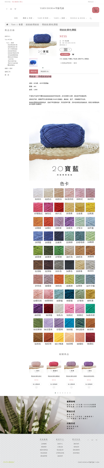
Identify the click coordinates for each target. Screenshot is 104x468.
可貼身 (75, 59)
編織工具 (7, 71)
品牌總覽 (44, 444)
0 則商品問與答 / (66, 63)
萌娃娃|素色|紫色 (89, 376)
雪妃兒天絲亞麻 (13, 63)
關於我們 (76, 444)
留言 (75, 63)
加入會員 (15, 2)
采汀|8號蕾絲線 (12, 49)
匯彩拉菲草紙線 (13, 57)
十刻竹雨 (11, 59)
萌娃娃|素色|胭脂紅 (54, 376)
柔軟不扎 (81, 59)
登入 (21, 2)
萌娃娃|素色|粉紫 (71, 376)
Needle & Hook (77, 18)
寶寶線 (86, 59)
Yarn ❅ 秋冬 (43, 18)
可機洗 (70, 59)
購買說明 (76, 447)
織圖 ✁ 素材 (8, 68)
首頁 (16, 18)
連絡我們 (60, 456)
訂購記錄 (60, 447)
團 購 (7, 75)
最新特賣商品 (44, 450)
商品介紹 (33, 71)
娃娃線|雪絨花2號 (13, 53)
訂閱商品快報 (60, 453)
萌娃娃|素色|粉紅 (36, 376)
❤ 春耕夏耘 (11, 65)
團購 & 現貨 (27, 18)
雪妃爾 (67, 41)
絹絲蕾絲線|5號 (12, 47)
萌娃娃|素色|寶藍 (50, 24)
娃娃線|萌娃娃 (32, 24)
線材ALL (7, 36)
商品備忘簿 (60, 450)
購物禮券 (44, 447)
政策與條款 (76, 453)
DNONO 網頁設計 (8, 462)
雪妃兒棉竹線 (12, 61)
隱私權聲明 (76, 450)
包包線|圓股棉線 (13, 55)
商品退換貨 (44, 453)
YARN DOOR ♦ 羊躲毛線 (52, 8)
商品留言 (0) (44, 71)
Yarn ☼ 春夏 (59, 18)
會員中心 (60, 444)
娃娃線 (65, 59)
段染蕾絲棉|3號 (12, 45)
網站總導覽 (44, 456)
